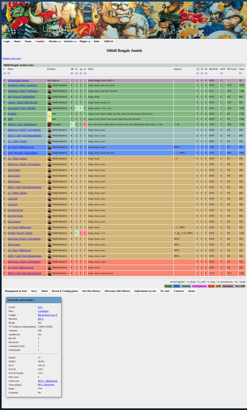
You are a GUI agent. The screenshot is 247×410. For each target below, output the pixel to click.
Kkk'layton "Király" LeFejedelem (24, 129)
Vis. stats (165, 291)
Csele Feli (12, 198)
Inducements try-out (145, 291)
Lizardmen (43, 311)
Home (17, 41)
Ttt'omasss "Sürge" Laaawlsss (22, 85)
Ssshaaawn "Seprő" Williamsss (23, 90)
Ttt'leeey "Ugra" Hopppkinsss (22, 124)
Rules (97, 41)
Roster (191, 291)
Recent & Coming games (65, 291)
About (44, 291)
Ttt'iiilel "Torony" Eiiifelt (20, 233)
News (34, 291)
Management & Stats (16, 291)
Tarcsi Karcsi (14, 221)
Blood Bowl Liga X (47, 315)
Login (7, 41)
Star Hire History (91, 291)
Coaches (40, 41)
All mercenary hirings (18, 80)
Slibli (10, 119)
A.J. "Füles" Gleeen (17, 141)
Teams (28, 41)
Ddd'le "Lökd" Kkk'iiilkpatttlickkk (25, 135)
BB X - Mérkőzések (47, 380)
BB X (41, 318)
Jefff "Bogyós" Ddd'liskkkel (21, 96)
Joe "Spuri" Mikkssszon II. (21, 147)
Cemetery (179, 291)
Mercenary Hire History (117, 291)
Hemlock (12, 113)
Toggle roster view (12, 58)
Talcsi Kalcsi (14, 170)
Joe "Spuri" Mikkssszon (19, 227)
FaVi (40, 307)
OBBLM (108, 41)
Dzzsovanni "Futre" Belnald (21, 108)
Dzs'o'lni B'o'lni (15, 210)
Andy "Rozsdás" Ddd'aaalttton (23, 152)
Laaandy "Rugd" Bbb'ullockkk (23, 102)
